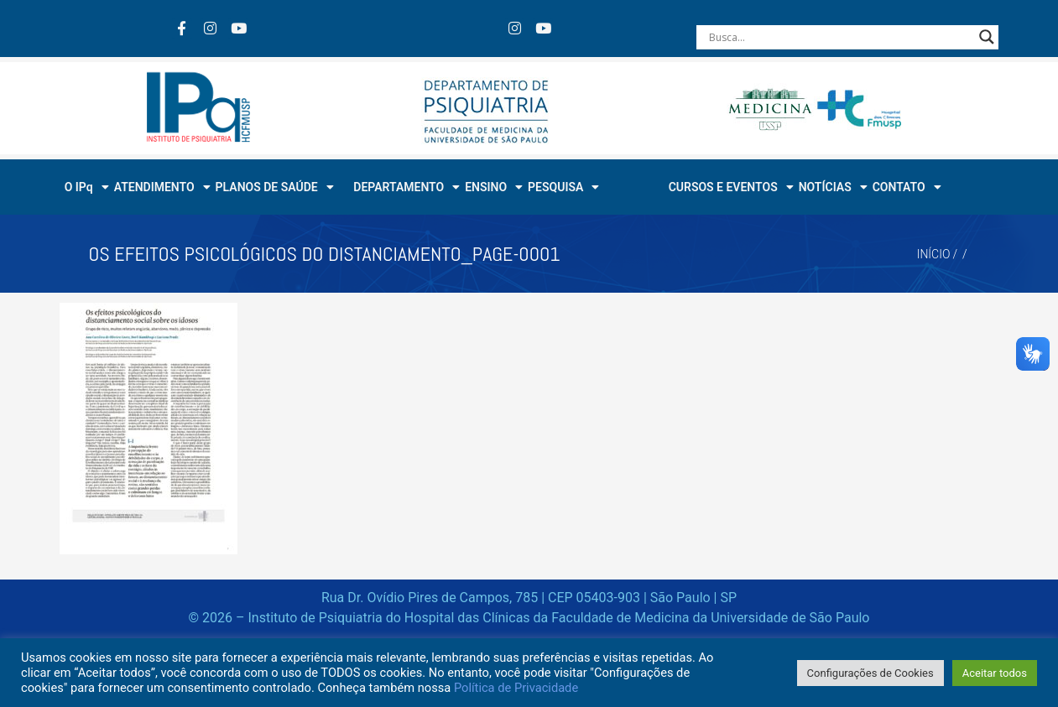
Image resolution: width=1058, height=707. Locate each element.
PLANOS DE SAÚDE (275, 187)
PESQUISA (563, 187)
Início (934, 254)
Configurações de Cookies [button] (870, 673)
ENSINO (494, 187)
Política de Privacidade (516, 687)
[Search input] (840, 37)
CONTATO (907, 187)
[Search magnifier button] (986, 37)
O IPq (87, 187)
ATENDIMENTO (162, 187)
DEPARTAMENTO (406, 187)
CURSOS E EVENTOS (731, 187)
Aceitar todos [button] (994, 673)
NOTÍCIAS (833, 187)
